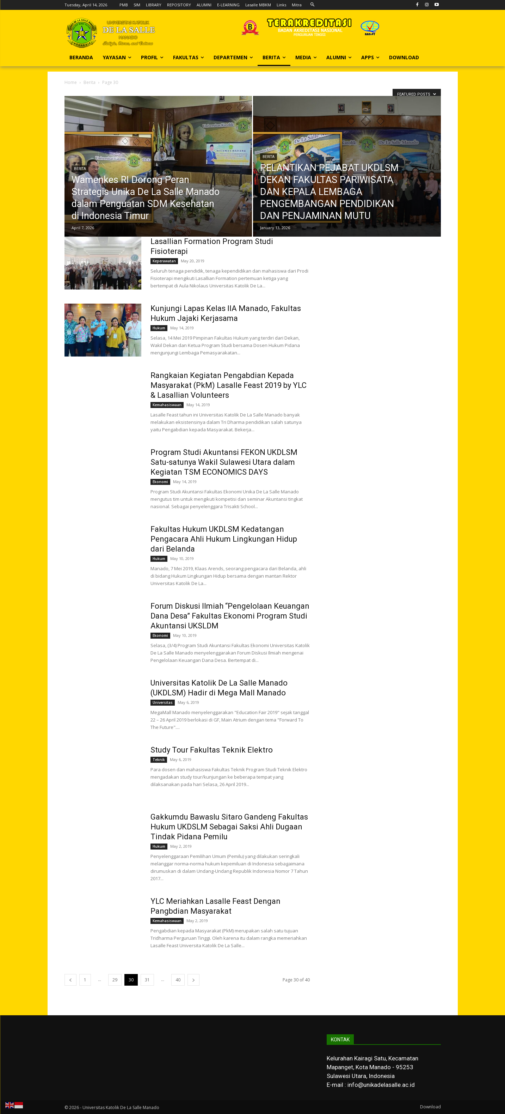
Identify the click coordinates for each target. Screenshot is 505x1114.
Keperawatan (164, 260)
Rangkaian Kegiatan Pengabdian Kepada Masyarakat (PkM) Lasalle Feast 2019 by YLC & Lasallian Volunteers (228, 385)
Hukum (159, 327)
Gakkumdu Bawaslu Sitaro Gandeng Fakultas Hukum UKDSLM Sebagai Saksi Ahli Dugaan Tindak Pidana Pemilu (229, 826)
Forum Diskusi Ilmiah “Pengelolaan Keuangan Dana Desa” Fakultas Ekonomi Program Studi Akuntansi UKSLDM (229, 616)
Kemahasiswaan (167, 404)
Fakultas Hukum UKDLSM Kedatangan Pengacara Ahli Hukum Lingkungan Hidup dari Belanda (223, 539)
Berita (90, 82)
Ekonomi (160, 481)
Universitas (163, 702)
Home (70, 82)
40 (177, 980)
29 (114, 980)
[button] (313, 5)
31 (147, 980)
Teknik (159, 759)
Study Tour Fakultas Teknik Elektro (211, 749)
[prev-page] (70, 980)
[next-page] (193, 980)
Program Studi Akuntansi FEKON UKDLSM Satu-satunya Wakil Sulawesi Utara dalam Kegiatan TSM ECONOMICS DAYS (223, 462)
